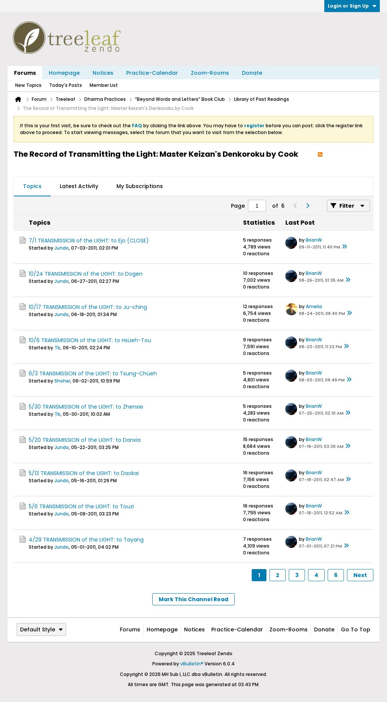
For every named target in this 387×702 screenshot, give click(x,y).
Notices (103, 73)
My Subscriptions (139, 186)
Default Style (41, 629)
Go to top (355, 629)
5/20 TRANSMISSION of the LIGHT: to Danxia (85, 440)
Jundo (61, 248)
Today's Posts (65, 85)
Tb (57, 347)
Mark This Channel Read (193, 599)
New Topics (28, 85)
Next (360, 575)
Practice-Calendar (152, 73)
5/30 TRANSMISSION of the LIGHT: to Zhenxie (86, 406)
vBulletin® (191, 663)
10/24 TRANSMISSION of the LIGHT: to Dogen (85, 274)
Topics (32, 186)
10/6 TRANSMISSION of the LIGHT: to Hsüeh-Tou (90, 340)
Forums (25, 73)
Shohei (62, 381)
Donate (252, 73)
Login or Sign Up (352, 6)
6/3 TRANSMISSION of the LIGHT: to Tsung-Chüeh (93, 373)
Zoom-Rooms (210, 73)
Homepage (64, 73)
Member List (104, 85)
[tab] (32, 186)
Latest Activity (79, 186)
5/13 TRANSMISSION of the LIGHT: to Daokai (84, 473)
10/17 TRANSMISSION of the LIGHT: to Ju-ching (88, 307)
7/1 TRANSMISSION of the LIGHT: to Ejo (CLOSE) (89, 240)
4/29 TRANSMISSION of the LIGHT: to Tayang (86, 539)
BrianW (314, 240)
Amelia (314, 306)
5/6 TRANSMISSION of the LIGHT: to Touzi (81, 506)
